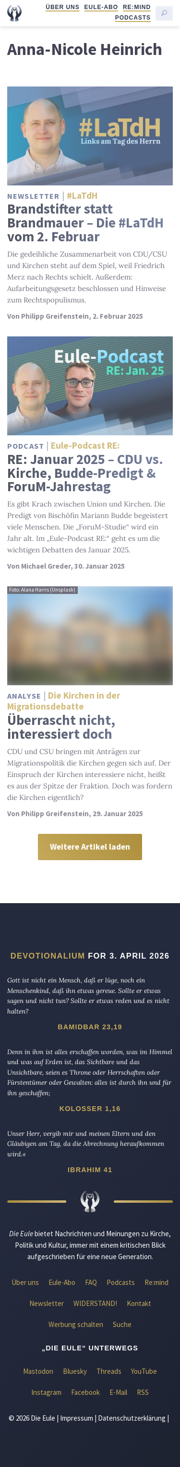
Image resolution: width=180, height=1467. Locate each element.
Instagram (46, 1392)
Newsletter (46, 1303)
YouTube (144, 1371)
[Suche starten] (164, 13)
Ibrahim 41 (90, 1170)
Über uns (62, 7)
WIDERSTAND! (95, 1303)
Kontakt (139, 1303)
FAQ (91, 1282)
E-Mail (118, 1392)
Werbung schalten (75, 1324)
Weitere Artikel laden (90, 846)
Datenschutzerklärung (132, 1418)
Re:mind (137, 7)
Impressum (76, 1418)
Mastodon (38, 1371)
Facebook (85, 1392)
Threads (108, 1371)
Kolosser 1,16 (90, 1108)
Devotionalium (48, 955)
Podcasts (133, 17)
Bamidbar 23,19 (90, 1027)
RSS (143, 1392)
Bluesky (75, 1371)
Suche (122, 1324)
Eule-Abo (101, 7)
